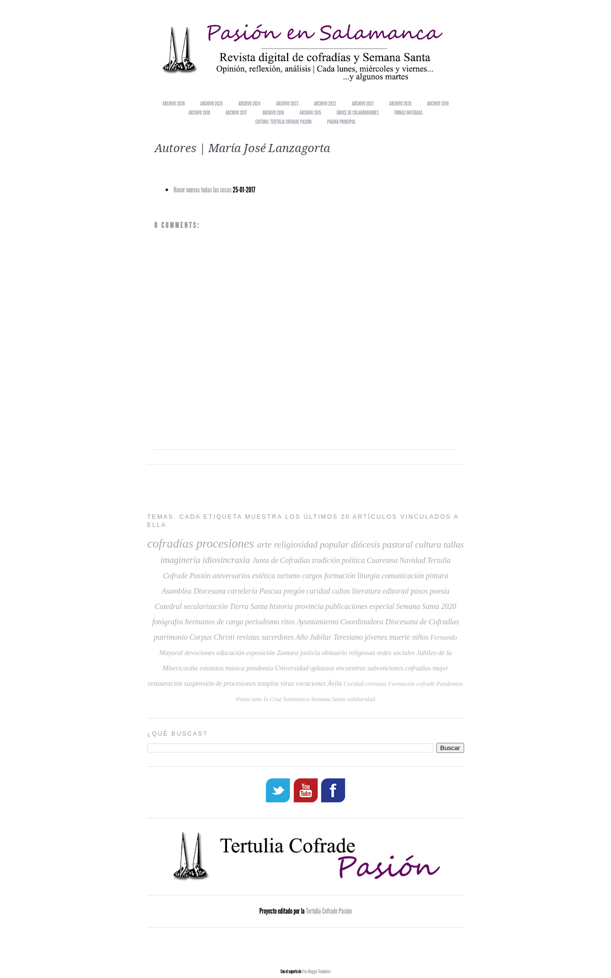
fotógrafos (167, 622)
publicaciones (346, 606)
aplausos (322, 668)
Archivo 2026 (174, 103)
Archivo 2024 (249, 103)
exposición (261, 652)
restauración (165, 683)
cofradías (170, 543)
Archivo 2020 (400, 103)
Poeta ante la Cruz (259, 699)
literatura (366, 591)
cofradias (418, 668)
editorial (395, 591)
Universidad (292, 668)
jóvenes (375, 637)
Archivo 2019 (438, 103)
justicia (310, 652)
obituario (334, 652)
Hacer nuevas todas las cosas (203, 189)
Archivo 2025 (211, 103)
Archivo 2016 (273, 112)
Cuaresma (382, 560)
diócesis (365, 544)
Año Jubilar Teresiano (329, 637)
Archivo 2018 (199, 112)
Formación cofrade (411, 683)
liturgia (368, 576)
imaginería (180, 560)
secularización (205, 606)
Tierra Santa (248, 606)
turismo (288, 576)
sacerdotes (278, 637)
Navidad (412, 560)
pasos (419, 591)
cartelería (242, 591)
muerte (399, 637)
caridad (318, 591)
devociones (199, 652)
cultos (341, 591)
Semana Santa (328, 699)
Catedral (168, 606)
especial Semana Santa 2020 (413, 606)
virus (287, 683)
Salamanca (296, 699)
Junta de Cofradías (281, 560)
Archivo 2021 (362, 103)
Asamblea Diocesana (193, 591)
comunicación (403, 576)
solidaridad (361, 699)
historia (281, 606)
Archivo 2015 (310, 112)
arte (264, 544)
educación (230, 652)
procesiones (225, 543)
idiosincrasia (226, 560)
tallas (453, 544)
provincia (309, 606)
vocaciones (311, 683)
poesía (439, 591)
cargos (312, 576)
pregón (294, 591)
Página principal (341, 121)
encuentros (351, 668)
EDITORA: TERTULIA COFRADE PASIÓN (283, 121)
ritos (288, 622)
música (234, 668)
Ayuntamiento (317, 622)
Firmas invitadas (408, 112)
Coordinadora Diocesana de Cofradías (399, 622)
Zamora (288, 652)
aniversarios (232, 576)
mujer (440, 668)
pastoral (398, 544)
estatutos (212, 668)
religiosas (361, 652)
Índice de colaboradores (357, 112)
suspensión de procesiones (220, 683)
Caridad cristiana (365, 683)
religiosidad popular (311, 544)
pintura (437, 576)
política (353, 560)
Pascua (270, 591)
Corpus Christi (212, 637)
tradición (326, 560)
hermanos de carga (214, 622)
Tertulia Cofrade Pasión (329, 910)
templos (267, 683)
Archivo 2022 (325, 103)
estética (263, 576)
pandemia (259, 668)
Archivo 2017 (236, 112)
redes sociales (396, 652)
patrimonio (171, 637)
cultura (428, 544)
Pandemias (449, 683)
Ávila (334, 683)
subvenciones (385, 668)
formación (340, 576)
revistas (248, 637)
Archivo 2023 (287, 103)
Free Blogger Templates (316, 970)
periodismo (262, 622)
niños (420, 637)
